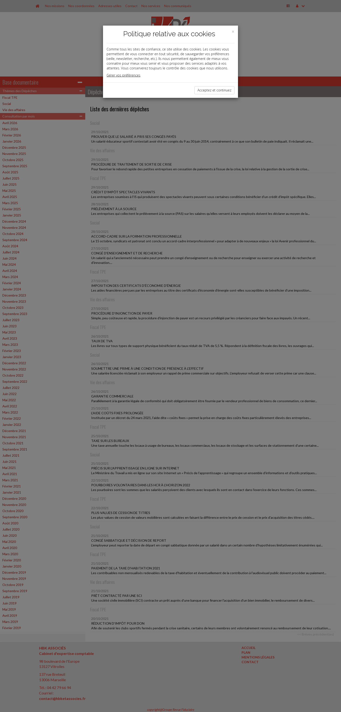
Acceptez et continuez (214, 90)
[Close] (233, 31)
